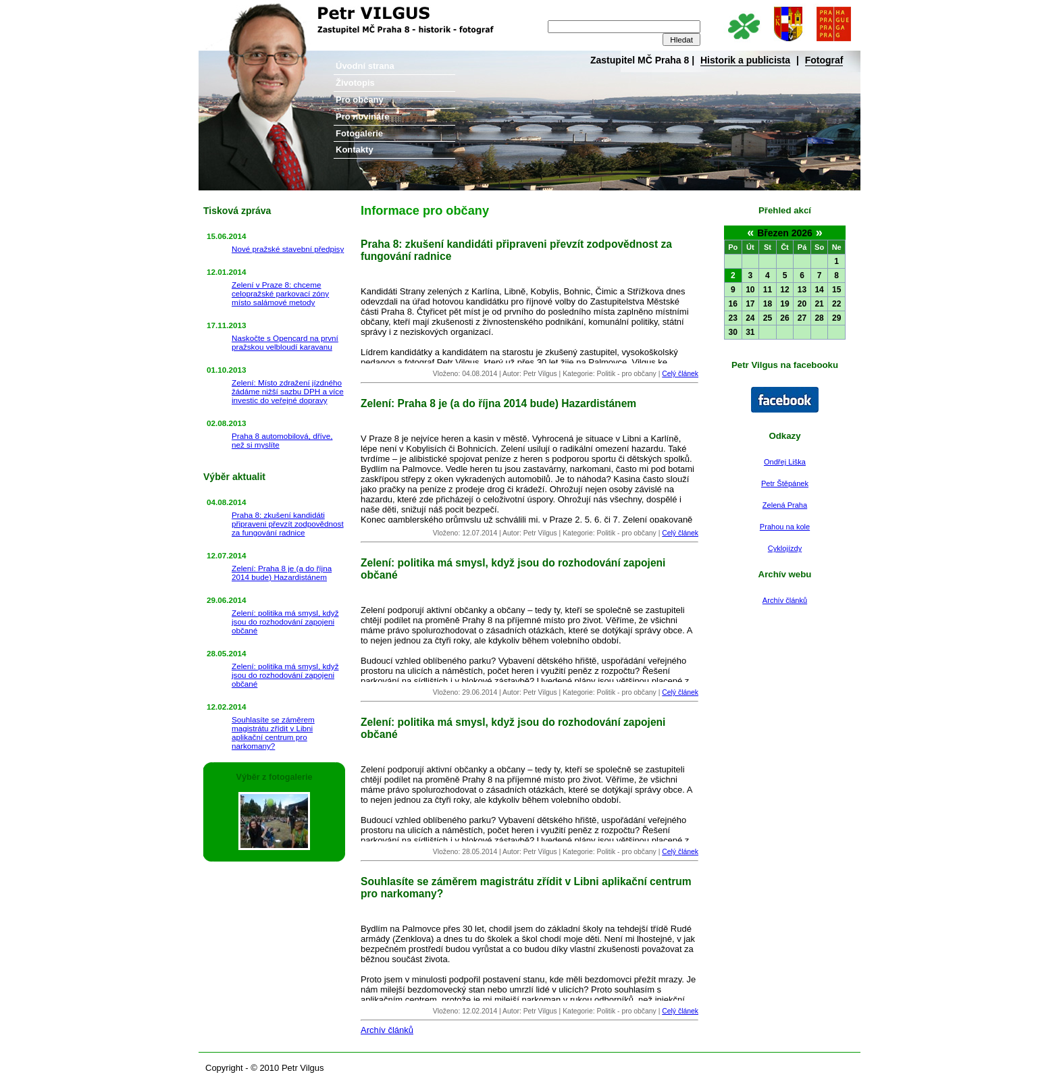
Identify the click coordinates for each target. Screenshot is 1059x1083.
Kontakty (354, 149)
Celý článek (680, 373)
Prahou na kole (785, 527)
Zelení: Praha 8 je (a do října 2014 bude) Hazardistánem (282, 572)
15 (836, 289)
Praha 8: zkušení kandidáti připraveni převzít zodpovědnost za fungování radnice (288, 523)
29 (836, 318)
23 (733, 318)
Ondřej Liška (785, 462)
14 (819, 289)
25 (767, 318)
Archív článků (785, 600)
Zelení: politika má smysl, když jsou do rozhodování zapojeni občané (285, 621)
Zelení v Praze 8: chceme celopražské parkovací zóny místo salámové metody (280, 293)
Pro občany (360, 100)
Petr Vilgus (244, 10)
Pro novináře (362, 116)
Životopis (355, 83)
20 (802, 304)
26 (784, 318)
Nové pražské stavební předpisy (288, 248)
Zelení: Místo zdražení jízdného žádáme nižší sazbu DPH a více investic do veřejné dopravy (288, 391)
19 (784, 304)
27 (802, 318)
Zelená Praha (785, 505)
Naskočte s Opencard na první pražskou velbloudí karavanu (285, 342)
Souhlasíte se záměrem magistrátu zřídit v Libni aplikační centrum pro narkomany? (273, 732)
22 (836, 304)
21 (819, 304)
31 (750, 332)
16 (733, 304)
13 (802, 289)
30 (733, 332)
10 (750, 289)
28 (819, 318)
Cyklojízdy (785, 548)
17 (750, 304)
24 (750, 318)
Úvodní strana (365, 66)
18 (767, 304)
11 (767, 289)
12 (784, 289)
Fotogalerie (359, 133)
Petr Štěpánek (784, 483)
